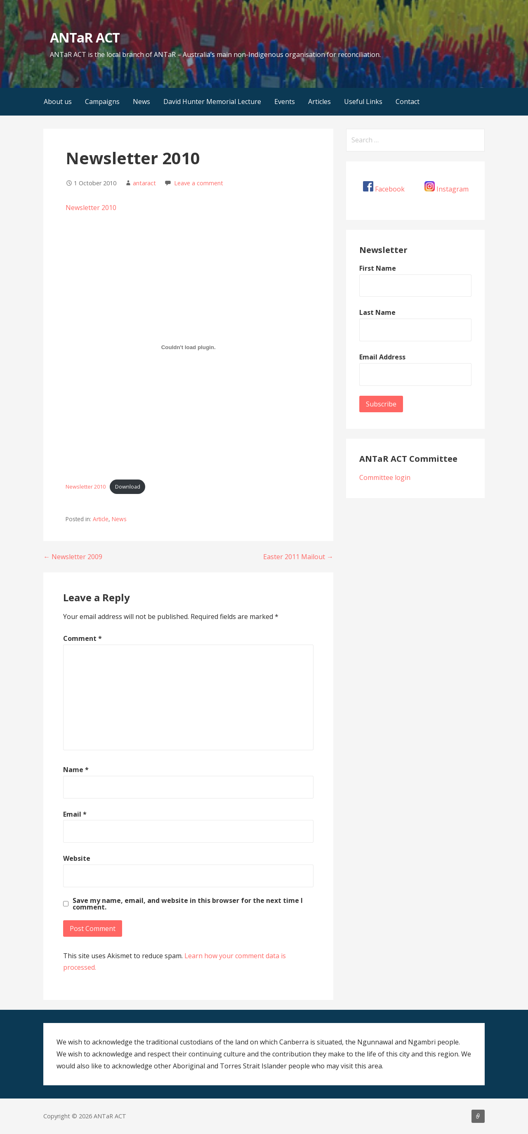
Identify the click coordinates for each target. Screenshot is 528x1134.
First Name (377, 268)
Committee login (384, 477)
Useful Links (363, 101)
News (141, 101)
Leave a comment (198, 183)
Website (76, 858)
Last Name (377, 312)
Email (75, 814)
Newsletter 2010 (91, 207)
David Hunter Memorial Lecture (212, 101)
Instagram (452, 189)
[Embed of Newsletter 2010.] (188, 347)
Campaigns (102, 101)
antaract (144, 183)
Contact (408, 101)
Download (127, 486)
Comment (82, 638)
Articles (319, 101)
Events (284, 101)
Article (100, 519)
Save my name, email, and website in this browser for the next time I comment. (188, 903)
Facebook (390, 189)
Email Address (382, 356)
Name (76, 769)
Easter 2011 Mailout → (298, 556)
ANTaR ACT (84, 37)
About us (58, 101)
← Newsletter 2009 (72, 556)
